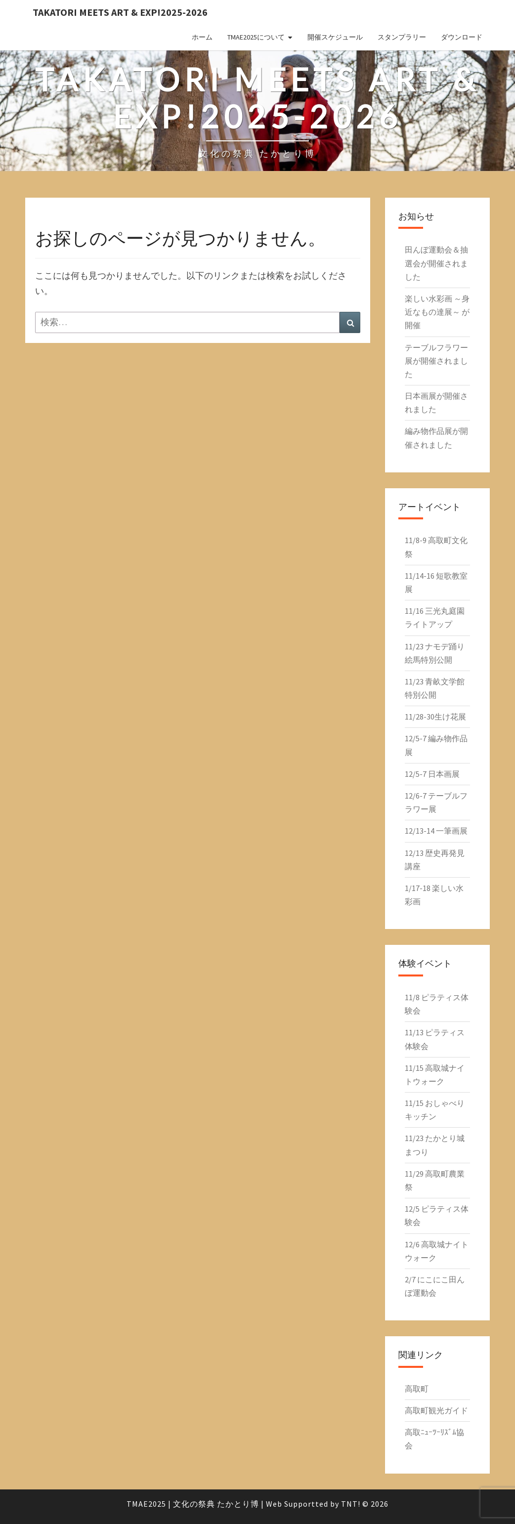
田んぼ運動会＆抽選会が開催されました (436, 263)
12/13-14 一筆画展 (436, 831)
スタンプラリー (402, 37)
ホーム (202, 37)
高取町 (417, 1389)
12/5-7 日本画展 (432, 774)
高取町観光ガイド (436, 1410)
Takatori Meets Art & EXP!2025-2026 (120, 12)
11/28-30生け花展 (435, 716)
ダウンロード (461, 37)
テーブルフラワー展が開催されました (436, 360)
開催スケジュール (335, 37)
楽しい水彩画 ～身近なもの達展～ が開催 (437, 312)
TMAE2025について (256, 37)
